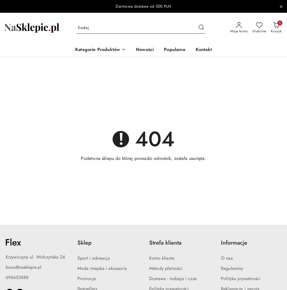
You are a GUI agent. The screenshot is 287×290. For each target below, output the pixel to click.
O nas (227, 258)
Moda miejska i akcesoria (102, 268)
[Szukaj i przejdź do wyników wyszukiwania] (201, 28)
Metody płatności (166, 268)
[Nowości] (145, 50)
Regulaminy (232, 268)
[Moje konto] (239, 27)
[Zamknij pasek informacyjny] (281, 6)
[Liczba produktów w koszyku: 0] (276, 27)
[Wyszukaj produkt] (141, 28)
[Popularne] (174, 50)
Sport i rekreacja (93, 258)
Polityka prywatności (240, 279)
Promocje (86, 279)
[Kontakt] (203, 50)
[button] (100, 50)
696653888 (17, 277)
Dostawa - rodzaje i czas (173, 279)
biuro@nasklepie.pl (23, 267)
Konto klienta (161, 258)
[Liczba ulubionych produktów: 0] (259, 27)
